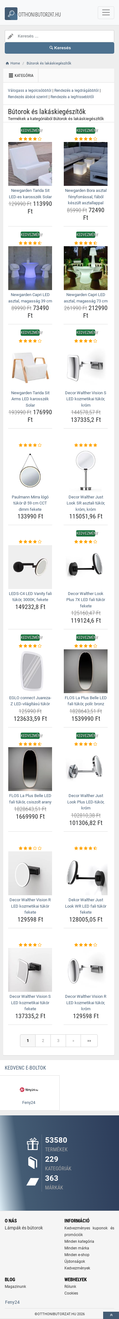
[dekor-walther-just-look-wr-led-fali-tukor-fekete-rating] (86, 848)
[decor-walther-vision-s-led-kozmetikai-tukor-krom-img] (86, 366)
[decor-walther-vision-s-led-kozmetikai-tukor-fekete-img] (30, 970)
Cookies (71, 1293)
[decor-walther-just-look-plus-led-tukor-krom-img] (86, 769)
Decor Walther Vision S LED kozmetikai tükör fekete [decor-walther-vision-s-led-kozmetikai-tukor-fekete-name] (30, 1002)
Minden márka (76, 1248)
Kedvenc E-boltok (25, 1068)
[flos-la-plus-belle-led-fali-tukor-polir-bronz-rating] (86, 646)
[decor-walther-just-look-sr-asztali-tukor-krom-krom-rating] (86, 445)
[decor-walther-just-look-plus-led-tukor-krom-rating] (86, 744)
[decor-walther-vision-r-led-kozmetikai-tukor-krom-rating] (86, 945)
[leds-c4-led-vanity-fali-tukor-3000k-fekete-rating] (30, 542)
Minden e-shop (76, 1255)
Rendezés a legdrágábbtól (76, 90)
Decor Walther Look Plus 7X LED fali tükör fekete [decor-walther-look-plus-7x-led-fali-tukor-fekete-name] (85, 599)
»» (89, 1040)
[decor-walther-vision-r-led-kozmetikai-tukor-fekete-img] (30, 873)
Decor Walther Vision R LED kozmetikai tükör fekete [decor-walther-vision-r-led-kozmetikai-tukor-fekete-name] (30, 906)
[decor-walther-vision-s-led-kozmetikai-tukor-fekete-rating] (30, 945)
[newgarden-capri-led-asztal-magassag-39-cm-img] (30, 268)
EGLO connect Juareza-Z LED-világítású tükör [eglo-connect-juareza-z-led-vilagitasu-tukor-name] (30, 701)
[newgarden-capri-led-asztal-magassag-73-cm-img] (86, 268)
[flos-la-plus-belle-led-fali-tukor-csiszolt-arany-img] (30, 769)
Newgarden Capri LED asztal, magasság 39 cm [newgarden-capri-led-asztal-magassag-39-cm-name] (30, 297)
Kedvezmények (77, 1268)
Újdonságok (74, 1261)
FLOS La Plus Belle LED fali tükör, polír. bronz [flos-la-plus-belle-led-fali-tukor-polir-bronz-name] (86, 701)
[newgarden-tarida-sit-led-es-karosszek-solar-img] (30, 164)
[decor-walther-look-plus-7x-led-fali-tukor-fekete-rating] (86, 542)
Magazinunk (15, 1286)
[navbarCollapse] (106, 12)
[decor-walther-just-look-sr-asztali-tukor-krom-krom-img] (86, 470)
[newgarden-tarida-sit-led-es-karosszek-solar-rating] (30, 139)
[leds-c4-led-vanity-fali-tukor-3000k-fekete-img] (30, 567)
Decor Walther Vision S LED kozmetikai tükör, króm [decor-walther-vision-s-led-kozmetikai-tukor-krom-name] (85, 399)
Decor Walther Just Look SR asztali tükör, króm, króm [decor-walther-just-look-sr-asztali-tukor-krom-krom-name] (86, 503)
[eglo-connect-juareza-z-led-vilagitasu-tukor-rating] (30, 646)
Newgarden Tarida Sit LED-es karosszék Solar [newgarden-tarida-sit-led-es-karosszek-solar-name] (30, 193)
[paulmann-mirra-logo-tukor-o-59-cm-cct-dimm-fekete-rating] (30, 445)
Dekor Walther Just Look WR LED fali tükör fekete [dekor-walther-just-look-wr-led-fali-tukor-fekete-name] (85, 906)
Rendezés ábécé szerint (28, 97)
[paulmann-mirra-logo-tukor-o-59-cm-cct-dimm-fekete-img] (30, 470)
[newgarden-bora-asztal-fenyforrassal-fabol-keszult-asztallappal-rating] (86, 139)
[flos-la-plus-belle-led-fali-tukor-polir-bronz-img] (86, 671)
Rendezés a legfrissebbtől (72, 97)
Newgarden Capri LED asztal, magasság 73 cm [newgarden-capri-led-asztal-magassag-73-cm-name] (86, 297)
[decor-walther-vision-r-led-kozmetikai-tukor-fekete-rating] (30, 848)
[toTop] (111, 1315)
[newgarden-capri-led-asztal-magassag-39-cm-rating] (30, 243)
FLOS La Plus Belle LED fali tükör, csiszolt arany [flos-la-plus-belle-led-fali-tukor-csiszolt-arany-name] (30, 798)
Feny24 (12, 1302)
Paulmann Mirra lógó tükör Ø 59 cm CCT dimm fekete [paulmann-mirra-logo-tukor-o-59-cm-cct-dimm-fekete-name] (30, 503)
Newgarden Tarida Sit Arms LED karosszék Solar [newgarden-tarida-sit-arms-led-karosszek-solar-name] (30, 399)
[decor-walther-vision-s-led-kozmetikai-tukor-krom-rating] (86, 341)
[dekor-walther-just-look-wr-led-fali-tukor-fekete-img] (86, 873)
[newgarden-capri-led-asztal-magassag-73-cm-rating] (86, 243)
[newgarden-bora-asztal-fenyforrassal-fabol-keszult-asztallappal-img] (86, 164)
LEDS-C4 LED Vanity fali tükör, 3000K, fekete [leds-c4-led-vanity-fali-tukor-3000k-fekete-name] (30, 596)
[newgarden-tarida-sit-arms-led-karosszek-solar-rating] (30, 341)
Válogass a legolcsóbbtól (29, 90)
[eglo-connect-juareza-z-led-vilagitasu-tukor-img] (30, 671)
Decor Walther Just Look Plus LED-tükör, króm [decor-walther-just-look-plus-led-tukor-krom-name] (85, 801)
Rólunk (70, 1286)
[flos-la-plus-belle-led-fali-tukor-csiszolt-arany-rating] (30, 744)
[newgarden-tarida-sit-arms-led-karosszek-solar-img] (30, 366)
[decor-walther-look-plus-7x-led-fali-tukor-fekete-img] (86, 567)
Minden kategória (79, 1241)
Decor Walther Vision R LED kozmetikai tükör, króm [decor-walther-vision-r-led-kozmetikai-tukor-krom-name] (85, 1002)
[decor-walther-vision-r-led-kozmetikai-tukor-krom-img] (86, 970)
